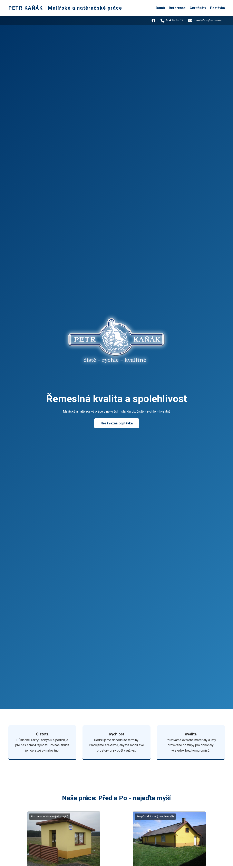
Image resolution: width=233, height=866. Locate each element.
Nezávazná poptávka (116, 423)
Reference (177, 8)
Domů (160, 8)
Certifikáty (198, 8)
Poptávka (217, 8)
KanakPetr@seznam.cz (206, 20)
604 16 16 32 (170, 20)
